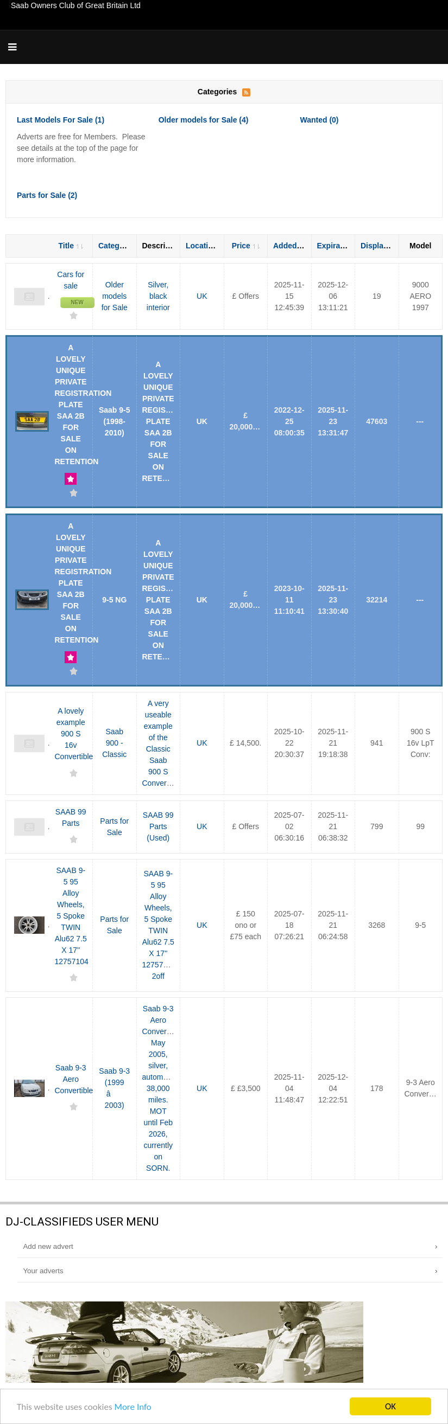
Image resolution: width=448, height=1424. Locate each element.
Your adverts (43, 1271)
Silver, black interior (158, 296)
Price (246, 245)
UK (202, 296)
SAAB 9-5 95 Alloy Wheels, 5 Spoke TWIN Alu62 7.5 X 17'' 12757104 (72, 916)
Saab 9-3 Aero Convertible (74, 1079)
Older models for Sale (204, 120)
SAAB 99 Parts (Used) (158, 826)
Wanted (319, 120)
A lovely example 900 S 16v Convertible (74, 734)
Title (70, 245)
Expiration (340, 245)
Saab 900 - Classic (114, 743)
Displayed (383, 245)
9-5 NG (114, 599)
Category (119, 245)
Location (206, 245)
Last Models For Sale (60, 120)
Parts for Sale (47, 195)
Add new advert (48, 1246)
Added (289, 245)
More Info (132, 1407)
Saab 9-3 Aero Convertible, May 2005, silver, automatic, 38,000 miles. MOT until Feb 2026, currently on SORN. (162, 1088)
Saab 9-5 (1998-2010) (114, 421)
